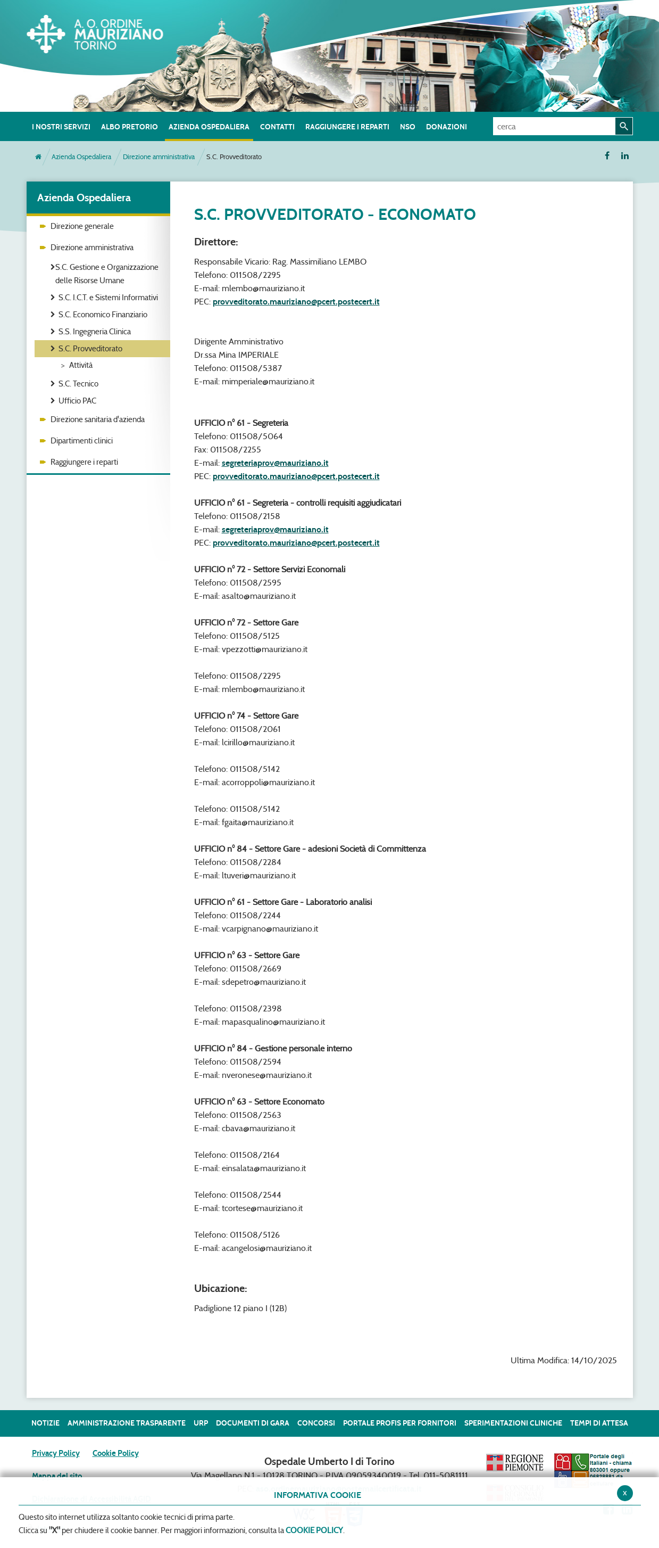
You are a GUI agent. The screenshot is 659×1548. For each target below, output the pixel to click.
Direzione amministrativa (159, 156)
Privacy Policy (56, 1453)
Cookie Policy (116, 1453)
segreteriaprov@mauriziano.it (275, 463)
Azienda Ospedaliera (81, 156)
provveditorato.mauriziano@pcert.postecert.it (296, 302)
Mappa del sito (57, 1476)
